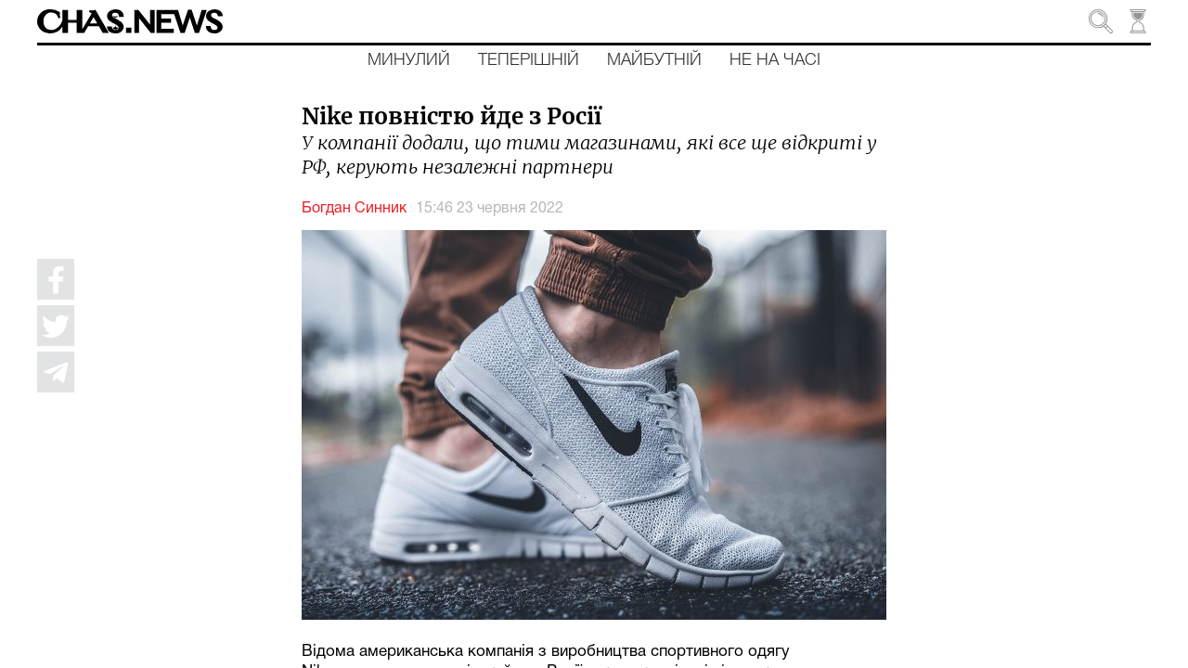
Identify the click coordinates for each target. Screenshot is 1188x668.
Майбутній (654, 60)
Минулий (409, 60)
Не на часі (775, 60)
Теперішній (528, 60)
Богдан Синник (354, 208)
